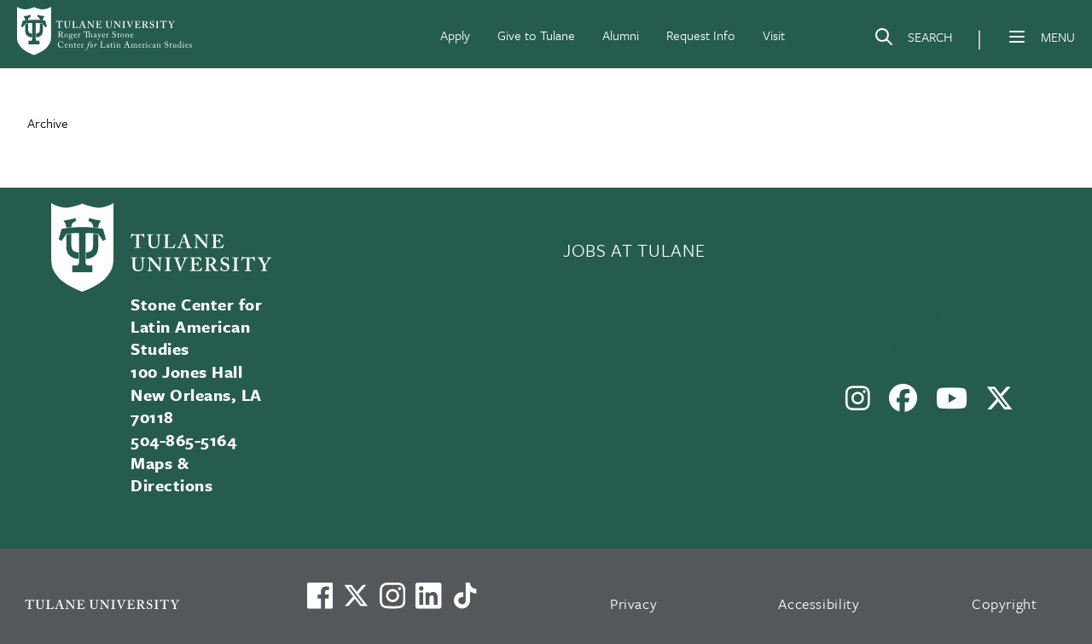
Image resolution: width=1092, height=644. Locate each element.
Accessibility (819, 603)
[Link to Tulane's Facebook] (392, 595)
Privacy (634, 603)
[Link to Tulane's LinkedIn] (428, 595)
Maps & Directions (171, 473)
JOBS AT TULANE (634, 250)
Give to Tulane (536, 35)
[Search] (913, 40)
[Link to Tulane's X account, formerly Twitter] (356, 595)
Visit (774, 35)
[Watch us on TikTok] (465, 595)
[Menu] (1017, 36)
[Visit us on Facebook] (320, 595)
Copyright (1004, 603)
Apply (455, 35)
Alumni (620, 35)
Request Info (700, 35)
